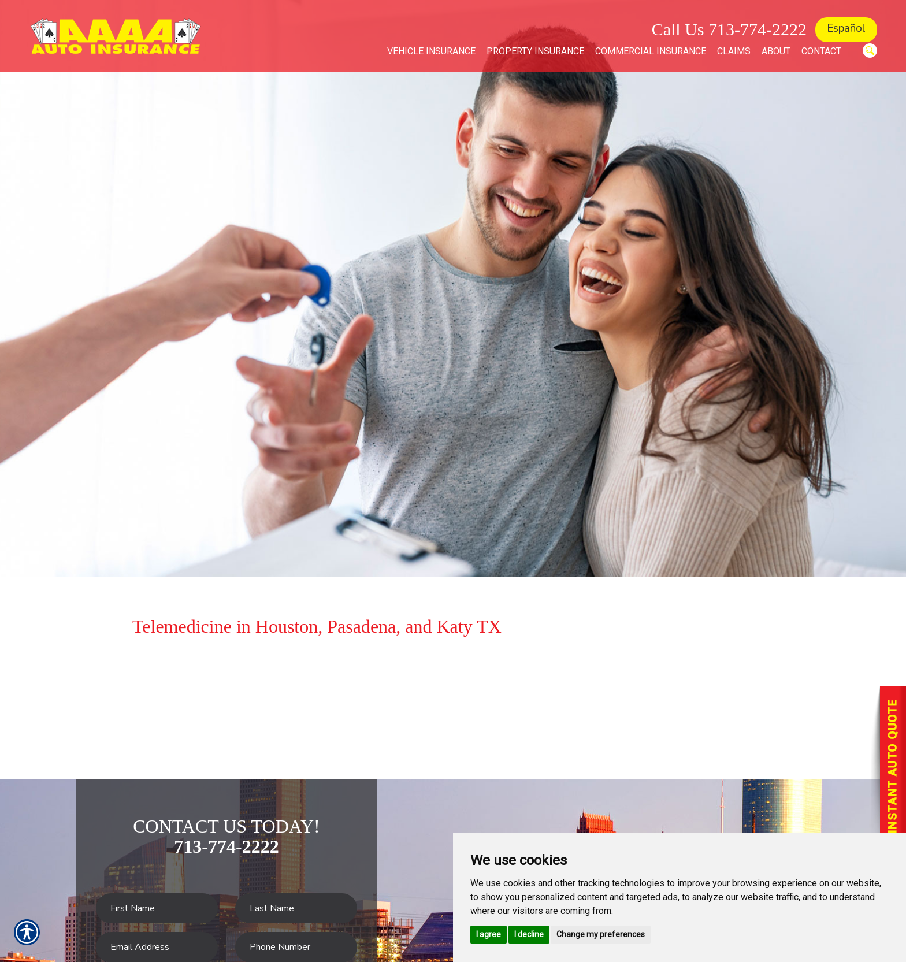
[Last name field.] (296, 908)
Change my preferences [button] (600, 934)
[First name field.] (157, 908)
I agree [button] (488, 934)
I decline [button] (529, 934)
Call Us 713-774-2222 (729, 29)
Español (846, 28)
